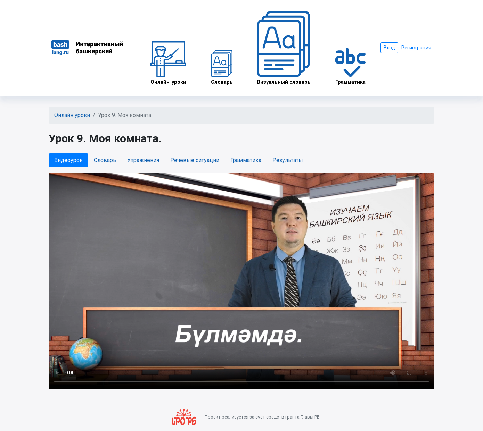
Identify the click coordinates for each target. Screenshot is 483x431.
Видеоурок (68, 160)
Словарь (222, 67)
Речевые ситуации (194, 160)
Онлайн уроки (72, 115)
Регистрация (416, 47)
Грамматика (350, 66)
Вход (389, 47)
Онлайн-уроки (168, 63)
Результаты (287, 160)
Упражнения (143, 160)
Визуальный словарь (284, 48)
